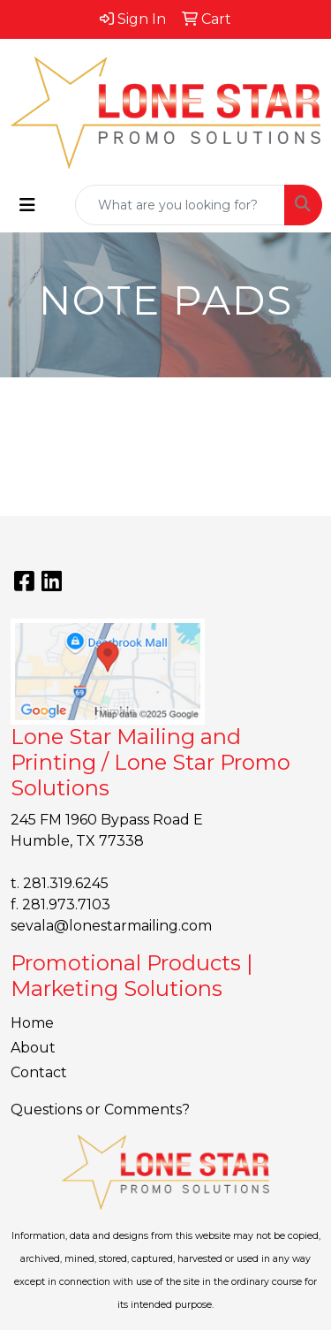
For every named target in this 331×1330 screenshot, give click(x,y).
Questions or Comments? (100, 1109)
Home (32, 1023)
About (33, 1047)
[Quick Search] (180, 205)
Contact (39, 1072)
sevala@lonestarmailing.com (111, 925)
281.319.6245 (66, 883)
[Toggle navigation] (27, 205)
